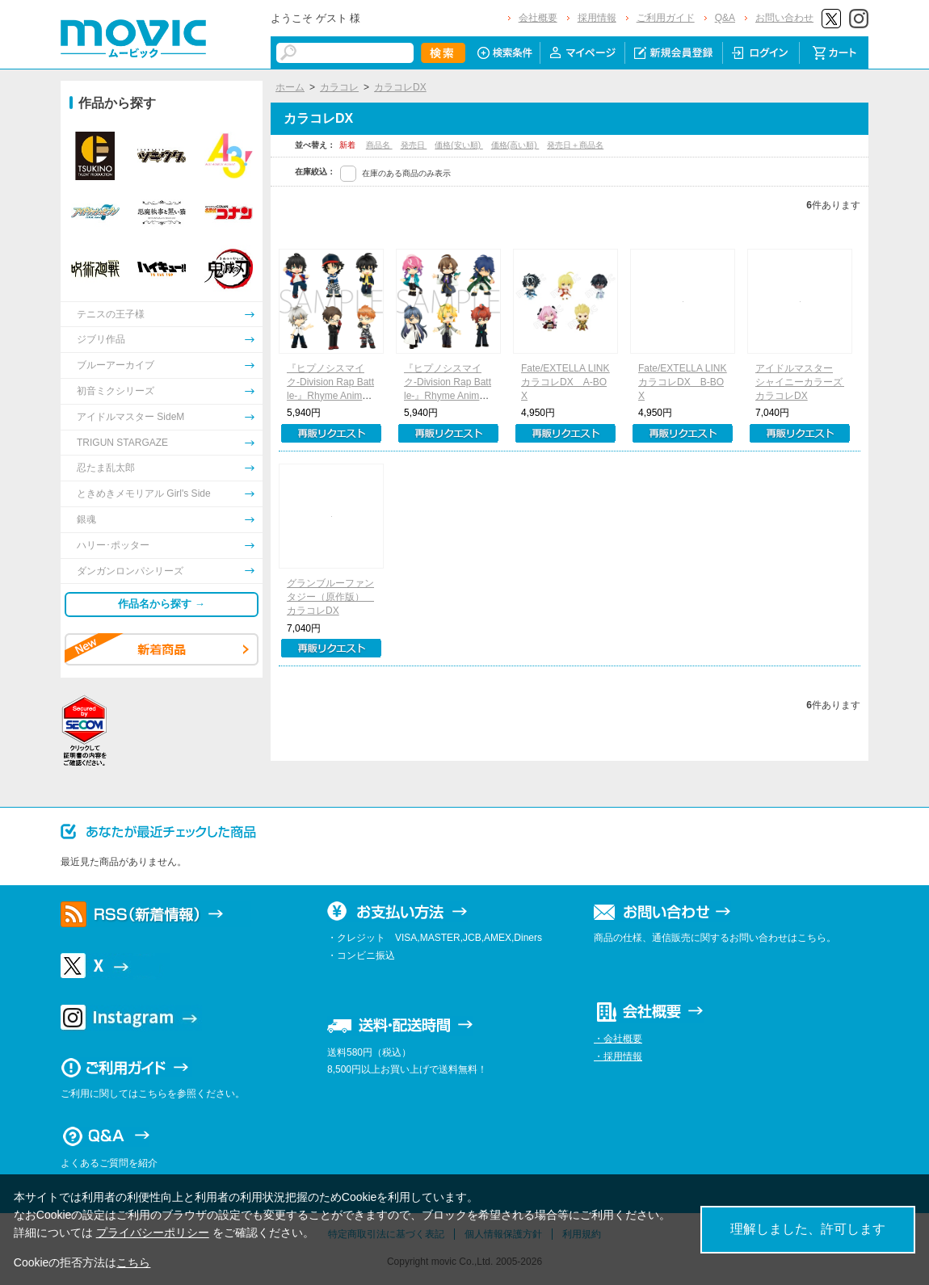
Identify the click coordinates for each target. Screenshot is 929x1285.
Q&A (725, 17)
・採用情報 (618, 1056)
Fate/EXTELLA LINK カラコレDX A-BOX (570, 382)
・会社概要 (618, 1038)
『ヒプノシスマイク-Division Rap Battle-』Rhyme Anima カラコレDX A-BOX (332, 395)
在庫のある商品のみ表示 (406, 173)
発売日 (414, 145)
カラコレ (339, 87)
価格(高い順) (515, 145)
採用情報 (597, 17)
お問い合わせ (784, 17)
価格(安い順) (458, 145)
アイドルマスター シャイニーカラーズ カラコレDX (803, 382)
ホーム (290, 87)
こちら (133, 1262)
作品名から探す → (161, 604)
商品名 (379, 145)
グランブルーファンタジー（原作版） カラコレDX (330, 596)
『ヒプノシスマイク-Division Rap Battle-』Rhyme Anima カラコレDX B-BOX (449, 395)
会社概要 (538, 17)
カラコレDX (400, 87)
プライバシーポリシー (152, 1232)
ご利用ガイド (666, 17)
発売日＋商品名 (575, 145)
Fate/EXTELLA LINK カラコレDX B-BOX (687, 382)
